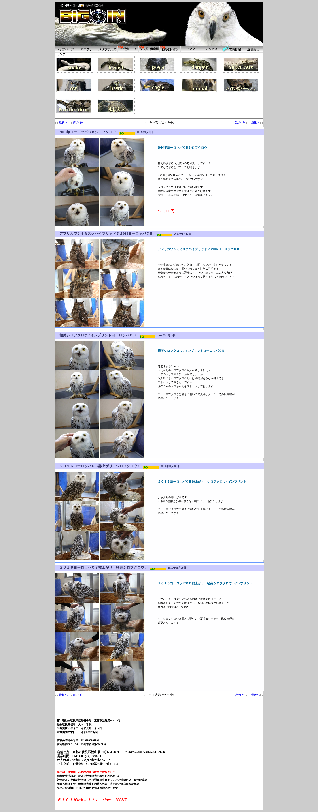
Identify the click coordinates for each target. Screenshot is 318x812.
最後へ (256, 122)
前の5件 (76, 122)
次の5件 (241, 122)
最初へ (61, 122)
